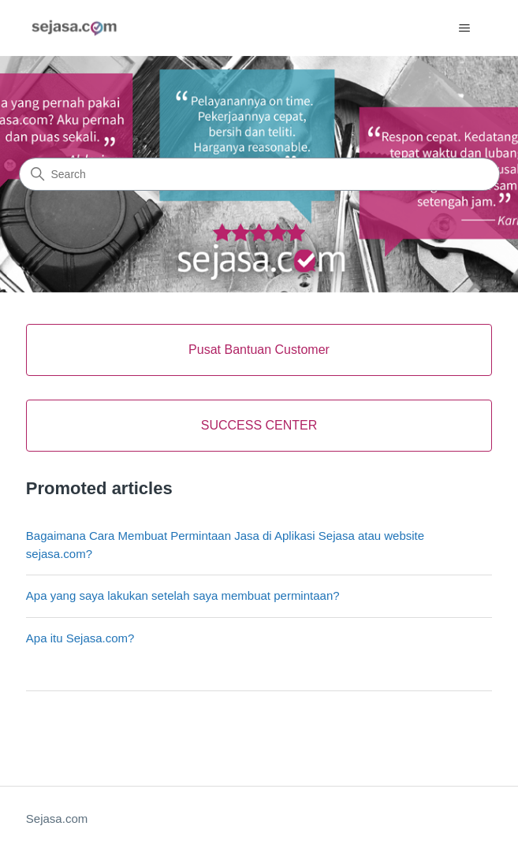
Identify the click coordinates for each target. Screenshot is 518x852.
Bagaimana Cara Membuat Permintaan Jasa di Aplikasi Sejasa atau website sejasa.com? (225, 544)
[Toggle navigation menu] (464, 28)
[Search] (259, 174)
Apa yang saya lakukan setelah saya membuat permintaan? (183, 595)
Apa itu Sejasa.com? (80, 638)
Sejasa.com (57, 818)
